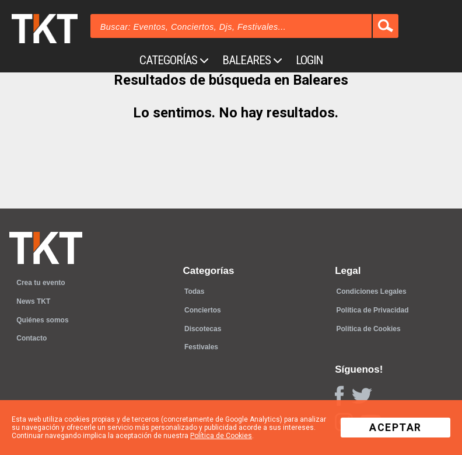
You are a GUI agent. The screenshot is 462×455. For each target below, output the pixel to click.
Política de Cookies (369, 328)
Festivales (201, 346)
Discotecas (202, 328)
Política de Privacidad (373, 310)
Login (309, 60)
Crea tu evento (40, 282)
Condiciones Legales (372, 291)
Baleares (252, 60)
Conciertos (202, 310)
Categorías (173, 60)
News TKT (33, 301)
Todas (194, 291)
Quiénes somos (42, 320)
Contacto (31, 338)
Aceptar (395, 427)
